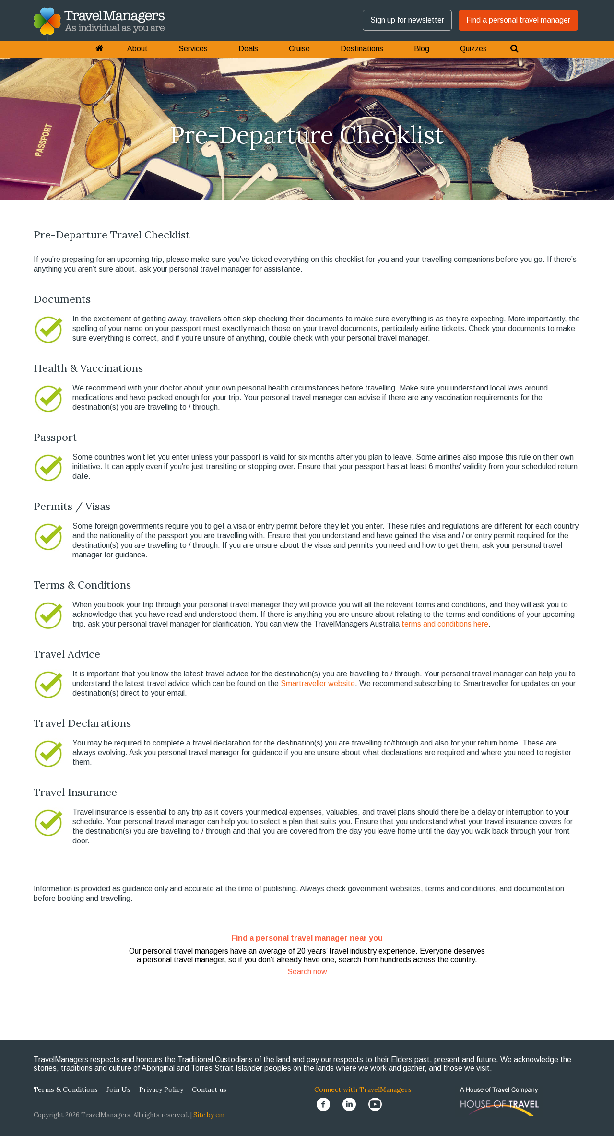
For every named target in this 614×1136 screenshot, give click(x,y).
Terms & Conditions (66, 1089)
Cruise (299, 49)
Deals (248, 49)
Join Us (118, 1089)
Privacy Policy (161, 1089)
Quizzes (473, 49)
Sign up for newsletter (407, 20)
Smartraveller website (318, 683)
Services (193, 49)
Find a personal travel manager (518, 20)
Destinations (362, 49)
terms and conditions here (444, 624)
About (137, 49)
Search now (307, 972)
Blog (421, 49)
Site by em (208, 1115)
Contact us (209, 1089)
